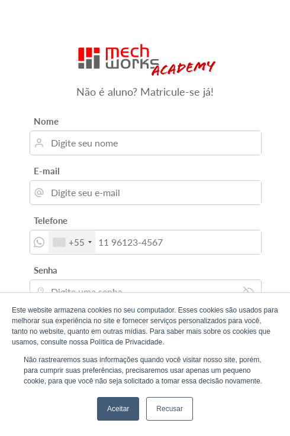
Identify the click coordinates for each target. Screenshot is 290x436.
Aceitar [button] (118, 409)
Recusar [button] (169, 409)
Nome (46, 121)
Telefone (50, 220)
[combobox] (72, 242)
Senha (45, 270)
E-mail (47, 170)
